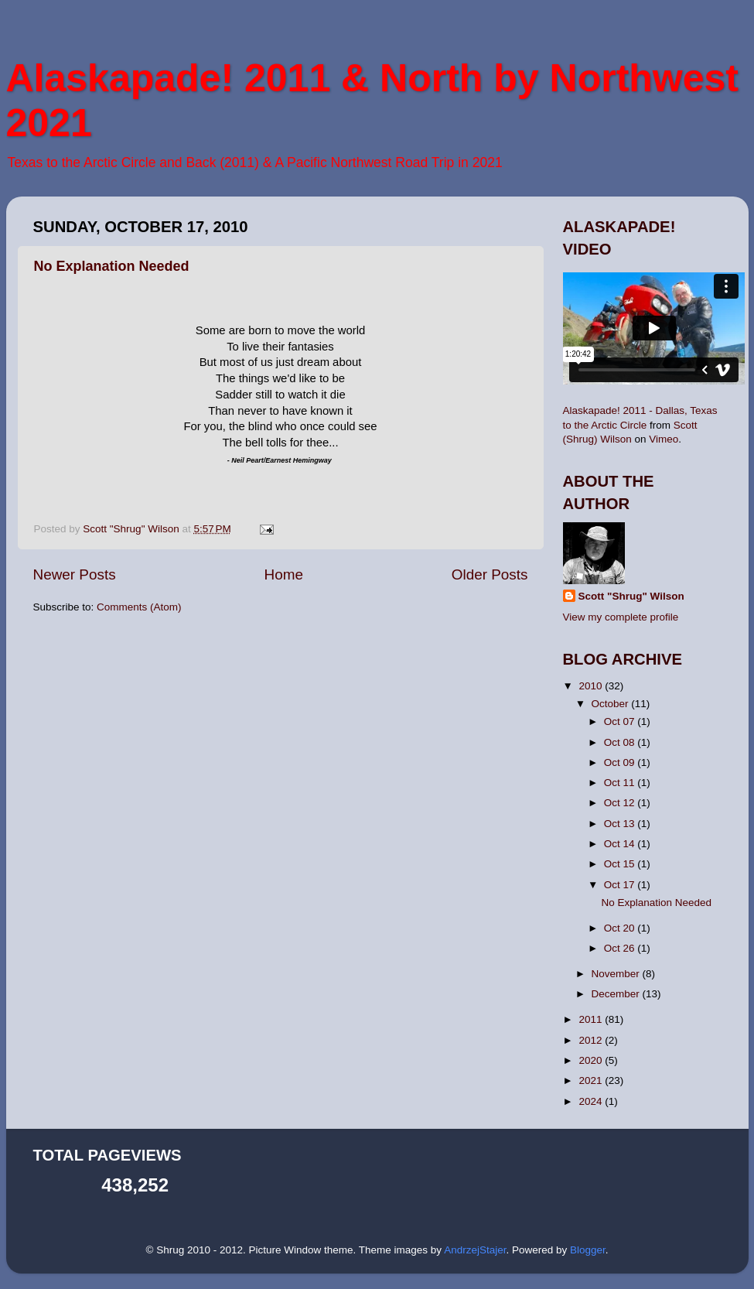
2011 (591, 1019)
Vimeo (663, 439)
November (617, 974)
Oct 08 (621, 742)
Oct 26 (621, 948)
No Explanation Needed (111, 266)
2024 (591, 1101)
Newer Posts (74, 574)
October (612, 703)
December (617, 994)
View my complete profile (621, 617)
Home (283, 574)
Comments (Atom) (139, 607)
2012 (591, 1040)
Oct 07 (621, 721)
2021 (591, 1080)
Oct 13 (621, 823)
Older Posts (490, 574)
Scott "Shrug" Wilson (631, 596)
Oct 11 (621, 782)
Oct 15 (621, 864)
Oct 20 (621, 928)
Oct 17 (621, 885)
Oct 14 (621, 844)
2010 (591, 686)
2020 (591, 1060)
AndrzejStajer (475, 1250)
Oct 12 (621, 803)
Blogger (588, 1250)
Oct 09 (621, 762)
